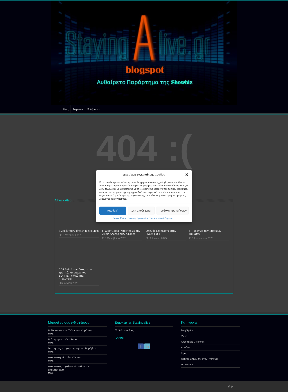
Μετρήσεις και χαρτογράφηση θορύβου (72, 348)
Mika (50, 333)
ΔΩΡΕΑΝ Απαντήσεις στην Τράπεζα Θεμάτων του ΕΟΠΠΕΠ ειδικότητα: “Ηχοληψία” (75, 274)
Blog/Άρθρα (187, 330)
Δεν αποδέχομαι (141, 210)
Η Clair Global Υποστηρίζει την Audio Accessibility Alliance (121, 232)
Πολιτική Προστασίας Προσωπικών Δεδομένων (150, 218)
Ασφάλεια (78, 109)
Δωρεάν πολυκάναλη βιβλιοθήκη (79, 230)
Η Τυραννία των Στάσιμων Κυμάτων (70, 330)
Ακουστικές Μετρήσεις (192, 341)
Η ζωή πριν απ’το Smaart (63, 339)
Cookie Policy (119, 218)
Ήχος (66, 109)
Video (184, 336)
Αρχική (56, 109)
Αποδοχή (112, 210)
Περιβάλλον (187, 364)
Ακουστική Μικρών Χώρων (64, 357)
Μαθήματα (92, 109)
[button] (187, 174)
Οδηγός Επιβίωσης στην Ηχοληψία (199, 358)
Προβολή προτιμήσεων (173, 210)
